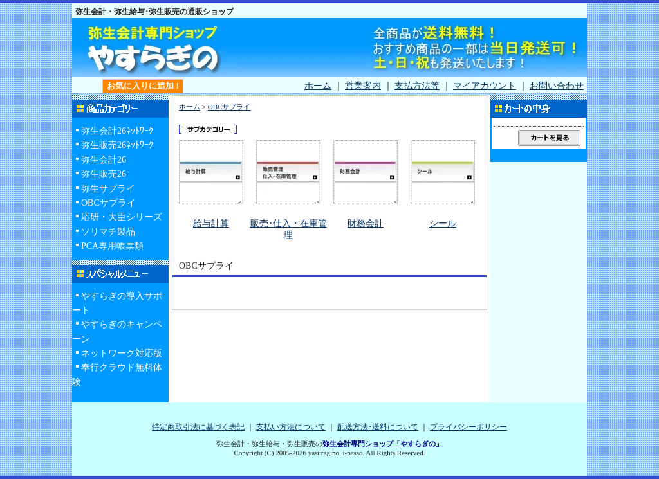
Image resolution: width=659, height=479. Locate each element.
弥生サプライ (108, 189)
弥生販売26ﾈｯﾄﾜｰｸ (117, 145)
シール (442, 223)
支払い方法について (291, 426)
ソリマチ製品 (108, 232)
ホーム (317, 86)
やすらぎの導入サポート (117, 303)
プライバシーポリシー (468, 426)
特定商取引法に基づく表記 (198, 426)
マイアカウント (484, 86)
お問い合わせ (557, 86)
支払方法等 (417, 86)
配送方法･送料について (377, 426)
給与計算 (211, 223)
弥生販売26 (103, 174)
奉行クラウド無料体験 (117, 374)
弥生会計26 (103, 160)
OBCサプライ (108, 203)
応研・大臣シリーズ (121, 217)
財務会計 (366, 223)
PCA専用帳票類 (112, 246)
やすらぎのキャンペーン (117, 331)
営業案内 (363, 86)
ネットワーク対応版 (121, 353)
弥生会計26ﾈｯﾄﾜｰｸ (117, 131)
